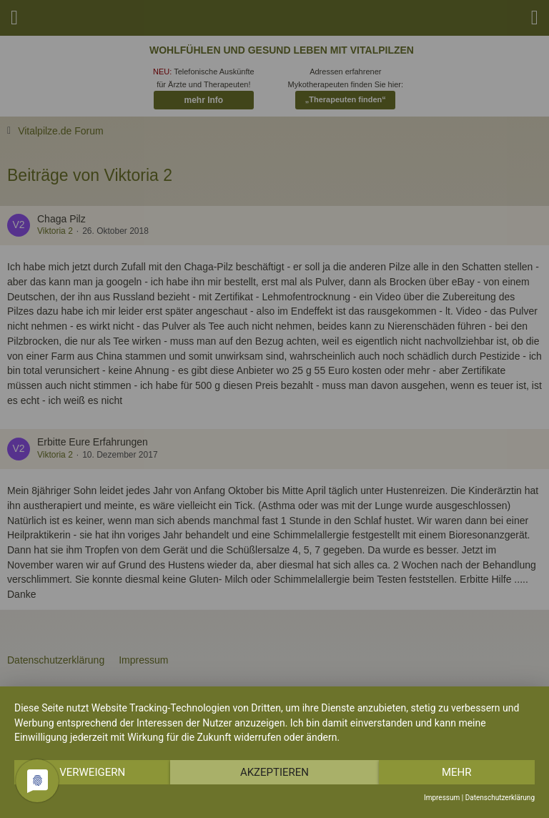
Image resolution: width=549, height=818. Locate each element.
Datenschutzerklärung (500, 798)
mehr (457, 772)
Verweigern (92, 772)
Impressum (442, 798)
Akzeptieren (274, 772)
